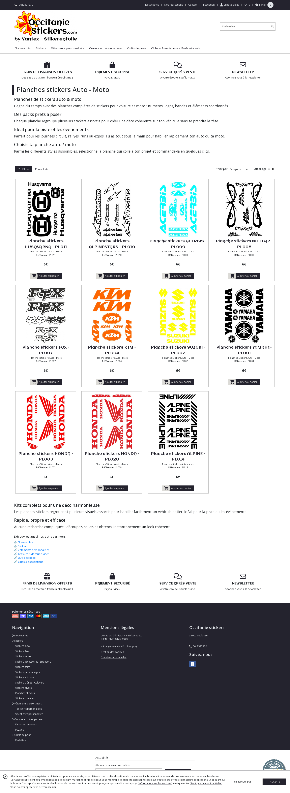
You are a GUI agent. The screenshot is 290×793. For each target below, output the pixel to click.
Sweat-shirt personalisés (29, 714)
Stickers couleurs (24, 698)
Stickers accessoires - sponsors (33, 661)
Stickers (23, 546)
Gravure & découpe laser (33, 554)
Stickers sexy (22, 667)
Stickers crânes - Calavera (29, 682)
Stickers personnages (27, 672)
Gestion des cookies (112, 652)
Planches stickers (25, 693)
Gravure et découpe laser (28, 719)
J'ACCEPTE (274, 781)
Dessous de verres (26, 724)
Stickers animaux (24, 677)
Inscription (209, 4)
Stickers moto (23, 656)
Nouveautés (25, 542)
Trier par (222, 169)
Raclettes (20, 740)
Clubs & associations (30, 562)
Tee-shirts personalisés (28, 708)
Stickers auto (22, 646)
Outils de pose (27, 558)
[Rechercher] (272, 26)
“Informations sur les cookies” (155, 783)
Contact (192, 4)
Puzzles (19, 729)
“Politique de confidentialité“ (206, 783)
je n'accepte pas (242, 781)
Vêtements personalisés (27, 703)
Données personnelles (113, 657)
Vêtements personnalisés (34, 550)
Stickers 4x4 (22, 651)
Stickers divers (23, 688)
